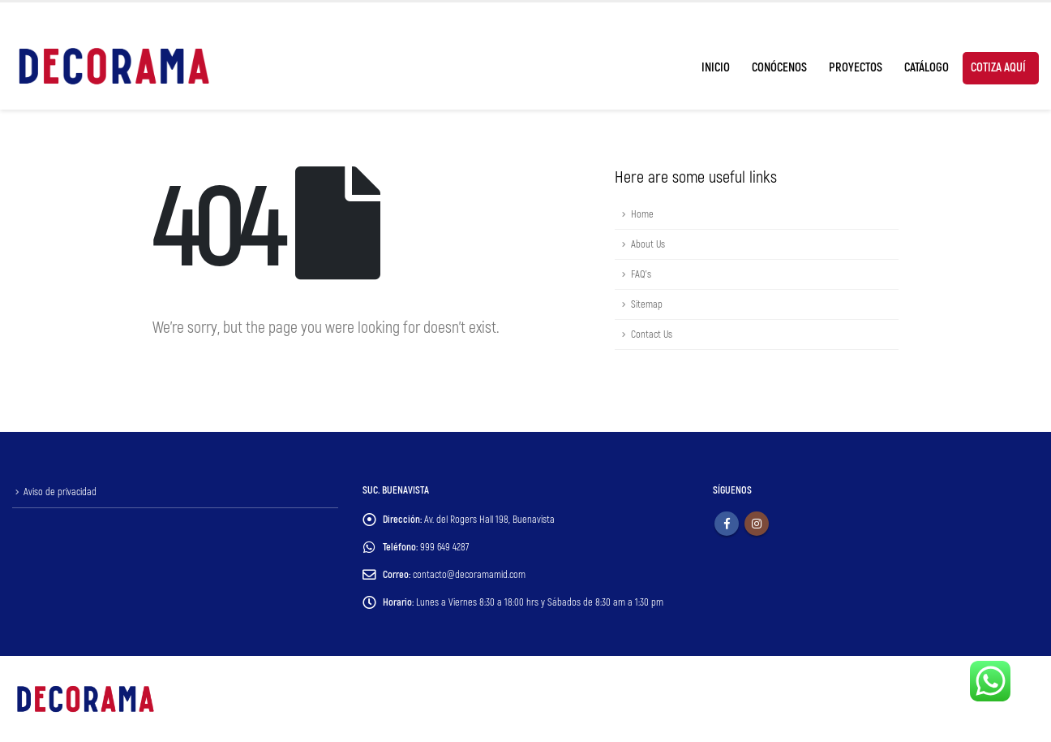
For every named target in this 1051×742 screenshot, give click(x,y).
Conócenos (779, 67)
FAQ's (641, 274)
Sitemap (647, 304)
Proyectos (855, 67)
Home (642, 214)
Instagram (756, 523)
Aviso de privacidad (60, 491)
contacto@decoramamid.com (469, 574)
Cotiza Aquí (998, 67)
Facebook (726, 523)
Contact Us (651, 334)
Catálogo (926, 67)
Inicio (715, 67)
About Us (648, 244)
